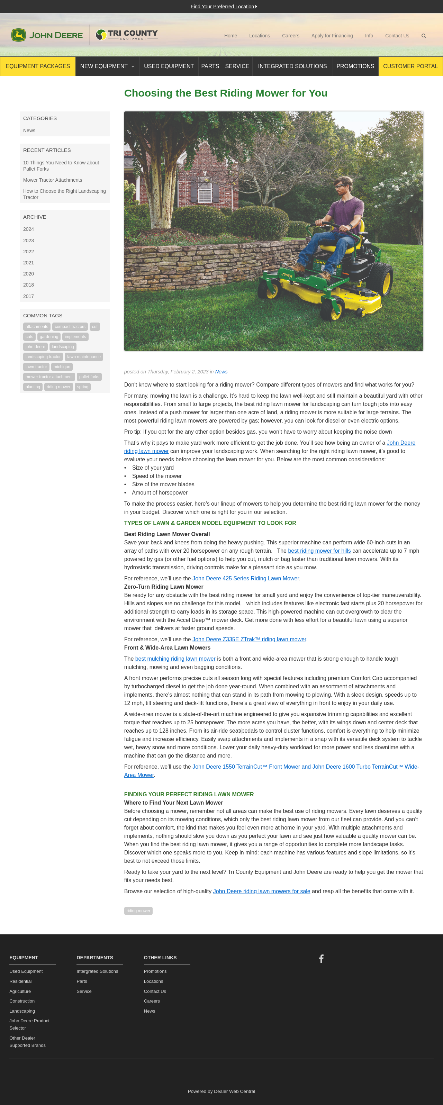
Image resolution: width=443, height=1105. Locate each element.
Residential (20, 981)
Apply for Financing (332, 35)
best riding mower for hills (319, 551)
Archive (34, 217)
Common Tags (43, 315)
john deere (35, 346)
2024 (28, 229)
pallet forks (89, 376)
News (29, 130)
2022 (28, 251)
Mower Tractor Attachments (52, 180)
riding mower (59, 386)
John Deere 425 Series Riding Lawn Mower (245, 578)
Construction (22, 1001)
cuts (29, 336)
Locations (259, 35)
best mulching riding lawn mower (175, 659)
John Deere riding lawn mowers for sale (261, 891)
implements (75, 336)
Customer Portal (410, 66)
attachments (37, 326)
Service (237, 66)
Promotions (355, 66)
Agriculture (20, 991)
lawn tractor (36, 366)
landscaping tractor (43, 356)
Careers (290, 35)
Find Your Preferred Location (224, 6)
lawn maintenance (84, 356)
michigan (62, 366)
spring (83, 386)
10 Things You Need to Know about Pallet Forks (61, 166)
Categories (40, 118)
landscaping (63, 346)
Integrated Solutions (292, 66)
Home (230, 35)
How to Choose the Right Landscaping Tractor (64, 194)
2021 (28, 262)
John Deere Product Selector (29, 1024)
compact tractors (70, 326)
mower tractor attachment (49, 376)
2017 (28, 296)
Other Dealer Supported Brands (27, 1041)
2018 (28, 285)
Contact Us (397, 35)
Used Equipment (169, 66)
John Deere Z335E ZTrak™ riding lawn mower (249, 639)
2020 (28, 274)
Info (369, 35)
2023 (28, 240)
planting (33, 386)
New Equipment (107, 66)
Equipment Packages (38, 66)
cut (95, 326)
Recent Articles (47, 150)
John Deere (47, 35)
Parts (210, 66)
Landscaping (22, 1011)
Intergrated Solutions (97, 971)
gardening (49, 336)
